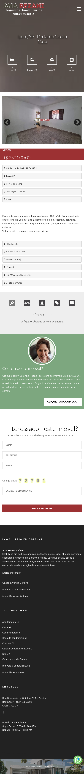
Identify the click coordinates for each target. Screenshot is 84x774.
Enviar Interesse (42, 508)
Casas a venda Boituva (15, 582)
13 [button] (61, 143)
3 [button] (14, 143)
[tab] (42, 753)
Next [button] (75, 120)
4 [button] (18, 143)
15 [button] (70, 143)
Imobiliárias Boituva (13, 672)
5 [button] (23, 143)
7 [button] (33, 143)
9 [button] (42, 143)
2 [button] (9, 143)
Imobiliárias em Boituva (15, 596)
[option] (42, 120)
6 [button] (28, 143)
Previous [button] (4, 120)
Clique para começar (62, 401)
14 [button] (66, 143)
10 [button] (47, 143)
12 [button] (56, 143)
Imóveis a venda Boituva (16, 589)
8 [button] (37, 143)
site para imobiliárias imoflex (42, 766)
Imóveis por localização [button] (15, 753)
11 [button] (51, 143)
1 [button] (4, 143)
